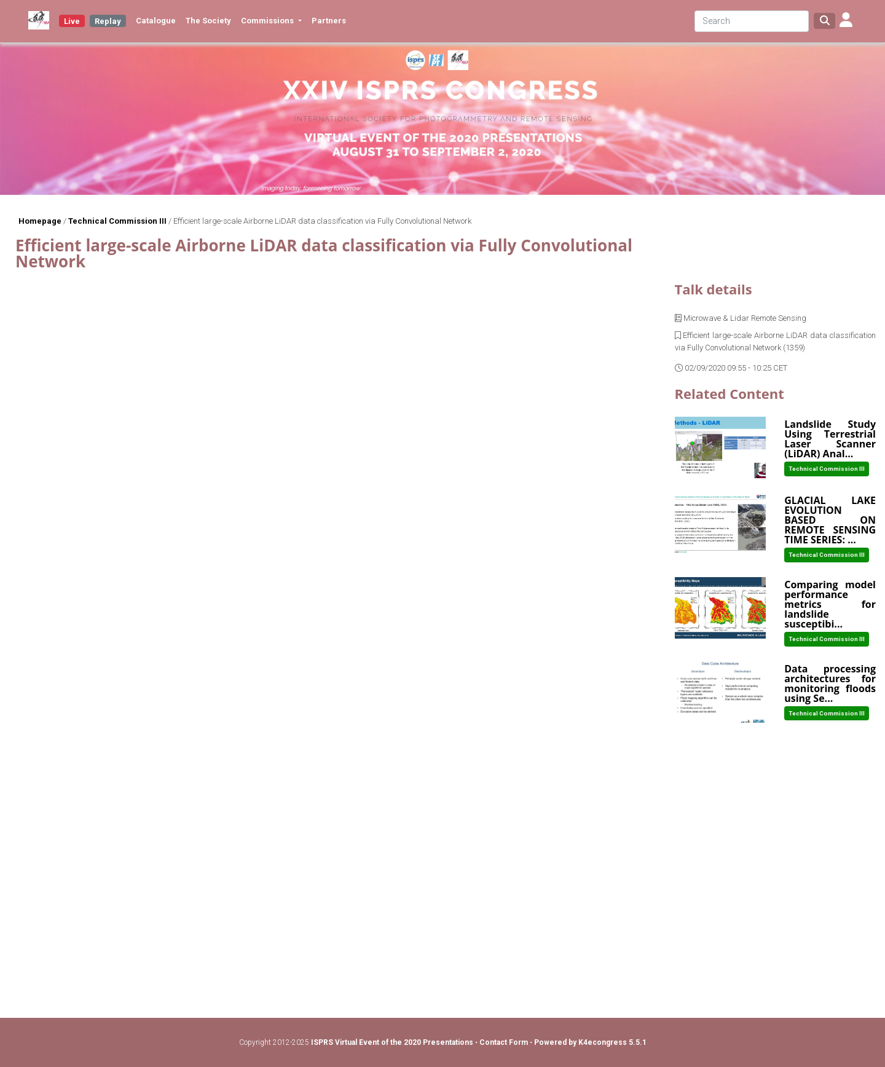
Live (72, 21)
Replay (108, 21)
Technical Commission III (117, 221)
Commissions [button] (268, 20)
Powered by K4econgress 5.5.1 (590, 1042)
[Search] (751, 21)
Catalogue (156, 20)
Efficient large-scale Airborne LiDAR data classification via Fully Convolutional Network (322, 221)
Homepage (39, 221)
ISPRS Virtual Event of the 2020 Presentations (392, 1042)
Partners (329, 20)
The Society (208, 20)
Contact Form (504, 1042)
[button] (846, 21)
